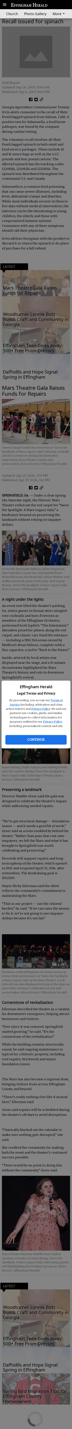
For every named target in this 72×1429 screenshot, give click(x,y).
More (59, 13)
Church (12, 13)
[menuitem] (60, 13)
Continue (36, 740)
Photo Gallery (35, 13)
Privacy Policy (40, 709)
